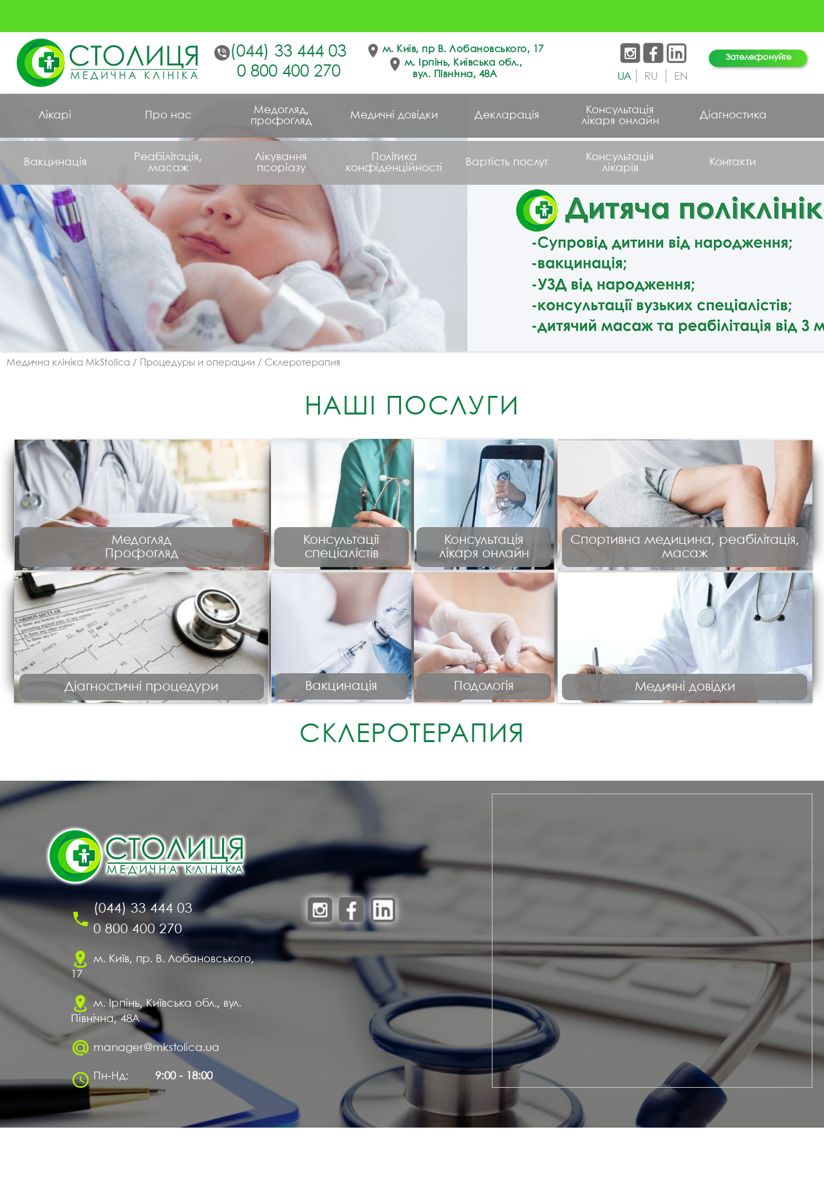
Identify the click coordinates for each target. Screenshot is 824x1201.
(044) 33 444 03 (288, 52)
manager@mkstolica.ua (156, 1121)
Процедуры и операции (197, 363)
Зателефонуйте (758, 57)
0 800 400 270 (289, 72)
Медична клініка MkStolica (68, 363)
